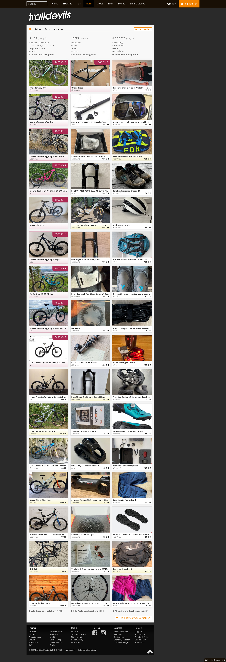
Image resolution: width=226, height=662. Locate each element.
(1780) (46, 611)
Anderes (58, 29)
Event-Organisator (122, 639)
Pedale (73, 45)
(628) (130, 611)
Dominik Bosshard (213, 660)
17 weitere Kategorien (125, 54)
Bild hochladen (77, 637)
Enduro (32, 639)
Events (121, 3)
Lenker (73, 48)
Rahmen (74, 51)
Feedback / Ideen (142, 637)
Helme (115, 48)
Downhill (32, 631)
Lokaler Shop (55, 639)
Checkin (74, 631)
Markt (89, 3)
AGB (60, 650)
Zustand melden (78, 634)
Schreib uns (140, 634)
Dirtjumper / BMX (37, 48)
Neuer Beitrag (77, 639)
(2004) (87, 611)
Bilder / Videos (137, 3)
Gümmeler (33, 642)
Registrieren (189, 3)
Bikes (111, 3)
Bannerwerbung (121, 631)
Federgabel (75, 42)
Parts (47, 29)
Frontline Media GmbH (45, 650)
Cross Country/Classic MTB (41, 45)
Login (171, 3)
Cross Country (35, 637)
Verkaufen (142, 29)
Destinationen (56, 642)
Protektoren (118, 45)
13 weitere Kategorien (41, 54)
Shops (100, 3)
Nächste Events (56, 631)
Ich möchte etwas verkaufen (133, 617)
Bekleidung (117, 42)
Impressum (70, 650)
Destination (119, 637)
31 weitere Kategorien (83, 54)
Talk (79, 3)
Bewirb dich (140, 642)
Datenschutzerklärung (87, 650)
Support (138, 631)
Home (55, 3)
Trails (52, 645)
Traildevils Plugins (121, 642)
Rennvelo (33, 51)
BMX (31, 645)
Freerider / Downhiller (39, 42)
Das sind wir (140, 639)
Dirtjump (32, 634)
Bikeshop (118, 634)
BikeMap (67, 3)
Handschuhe (118, 51)
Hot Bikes (54, 634)
